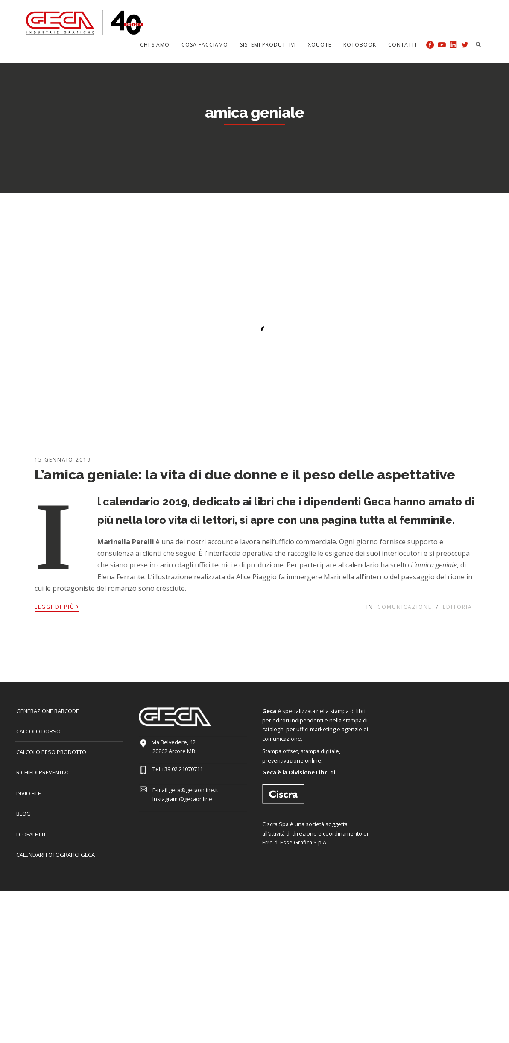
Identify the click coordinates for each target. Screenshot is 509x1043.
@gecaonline (195, 799)
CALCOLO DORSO (38, 731)
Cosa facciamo (204, 44)
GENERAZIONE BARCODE (47, 711)
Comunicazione (404, 607)
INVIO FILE (28, 793)
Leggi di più (57, 606)
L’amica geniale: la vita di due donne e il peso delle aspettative (245, 474)
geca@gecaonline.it (193, 790)
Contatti (402, 44)
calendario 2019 (145, 501)
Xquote (319, 44)
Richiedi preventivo (43, 772)
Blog (23, 814)
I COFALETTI (30, 834)
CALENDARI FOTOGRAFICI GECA (55, 855)
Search (478, 44)
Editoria (457, 607)
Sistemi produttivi (268, 44)
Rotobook (359, 44)
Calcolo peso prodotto (51, 752)
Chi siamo (155, 44)
